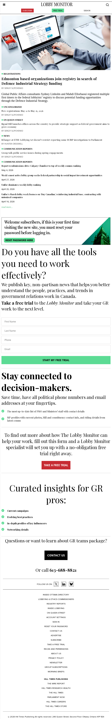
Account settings (56, 617)
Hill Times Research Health (56, 688)
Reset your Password (56, 626)
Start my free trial (56, 360)
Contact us (56, 555)
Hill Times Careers (56, 701)
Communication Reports (18, 149)
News (7, 136)
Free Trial (58, 10)
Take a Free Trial (56, 644)
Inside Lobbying (56, 608)
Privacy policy (56, 658)
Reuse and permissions (56, 649)
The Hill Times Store (56, 706)
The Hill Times (56, 692)
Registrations (12, 74)
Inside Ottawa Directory (56, 594)
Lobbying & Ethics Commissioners (56, 599)
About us (56, 653)
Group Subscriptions (56, 667)
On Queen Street (13, 120)
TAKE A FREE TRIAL (56, 465)
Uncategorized (13, 107)
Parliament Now (56, 697)
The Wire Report (56, 683)
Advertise (56, 635)
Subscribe (27, 10)
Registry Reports (56, 604)
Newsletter (56, 662)
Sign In (87, 10)
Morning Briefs (56, 671)
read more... (7, 207)
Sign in (56, 622)
